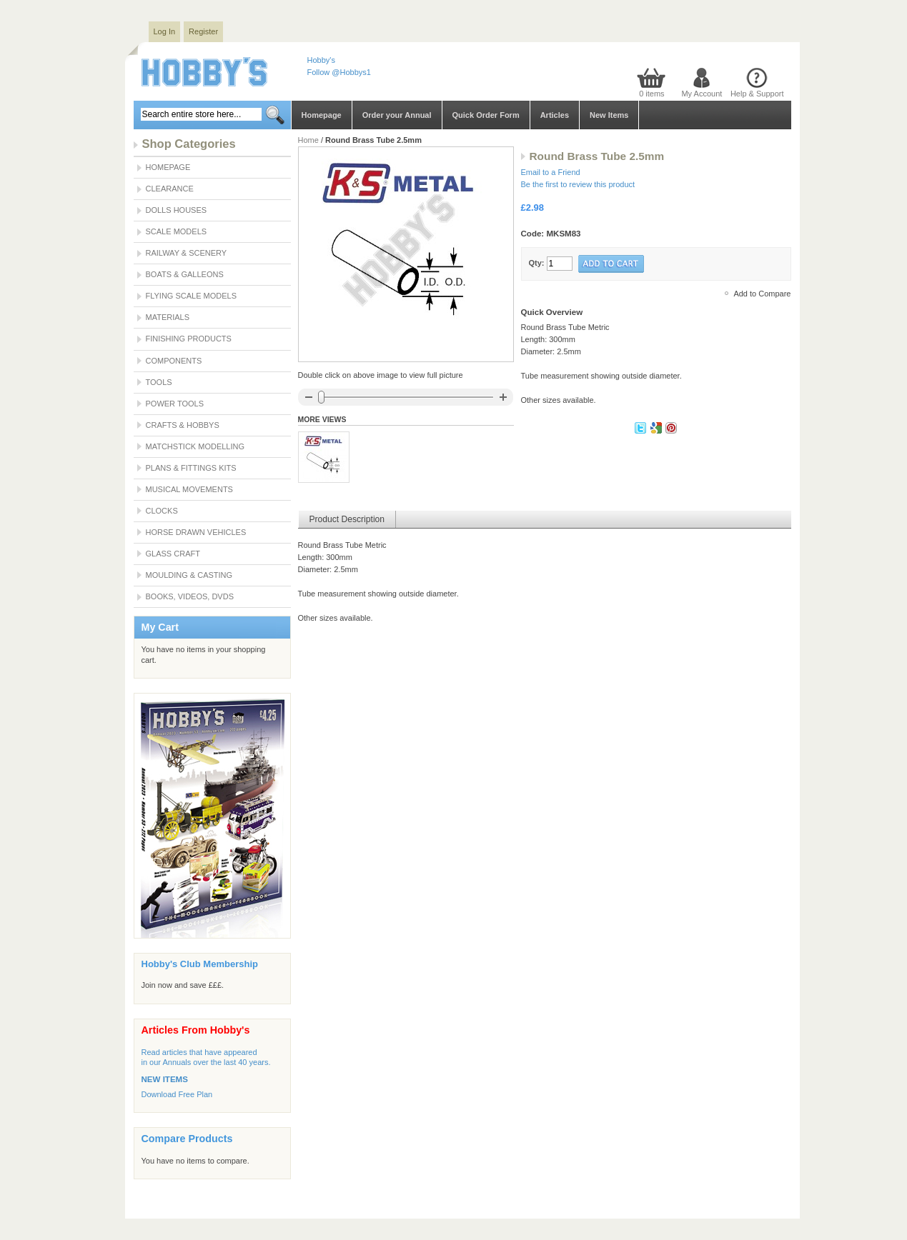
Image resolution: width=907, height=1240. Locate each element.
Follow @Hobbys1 (339, 72)
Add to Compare (761, 293)
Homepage (322, 115)
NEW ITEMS (165, 1079)
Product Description (347, 519)
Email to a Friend (550, 172)
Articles (554, 115)
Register (203, 31)
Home (308, 140)
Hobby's (321, 60)
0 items (651, 93)
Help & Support (757, 93)
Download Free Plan (177, 1094)
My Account (701, 93)
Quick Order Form (486, 115)
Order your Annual (397, 115)
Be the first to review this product (578, 184)
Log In (165, 31)
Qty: (537, 263)
